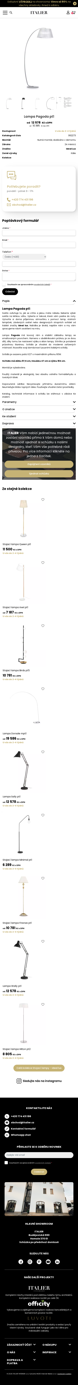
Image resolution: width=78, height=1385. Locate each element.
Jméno (6, 228)
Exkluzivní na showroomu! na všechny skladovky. (39, 3)
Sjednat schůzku (39, 473)
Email (5, 240)
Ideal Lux (71, 148)
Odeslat (10, 291)
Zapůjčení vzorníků (39, 464)
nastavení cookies (64, 1374)
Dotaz (5, 270)
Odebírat (39, 1171)
